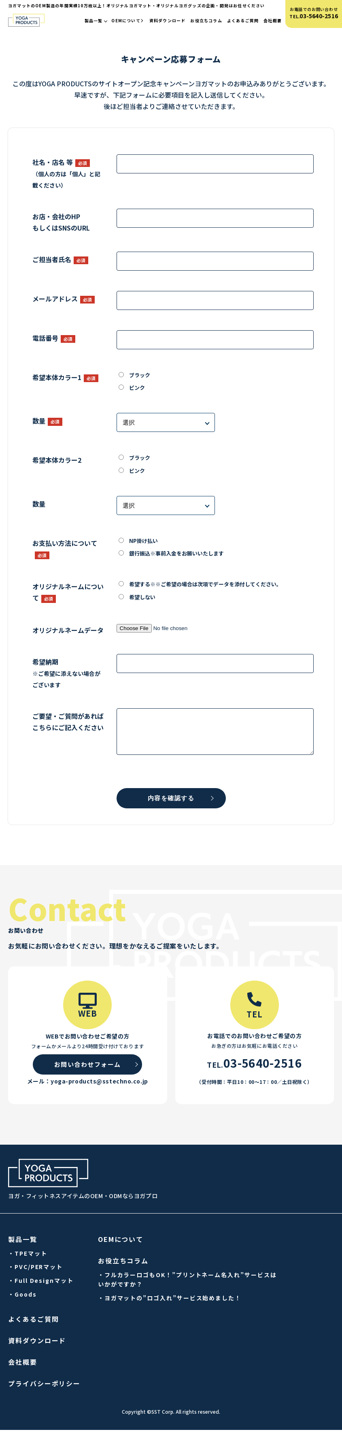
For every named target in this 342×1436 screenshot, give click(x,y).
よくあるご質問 (243, 20)
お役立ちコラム (206, 20)
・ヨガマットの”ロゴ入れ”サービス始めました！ (169, 1304)
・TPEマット (27, 1259)
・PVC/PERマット (35, 1273)
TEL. (313, 16)
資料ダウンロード (167, 20)
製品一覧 (96, 20)
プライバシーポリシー (44, 1389)
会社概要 (272, 20)
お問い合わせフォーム (87, 1070)
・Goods (22, 1300)
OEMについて (127, 20)
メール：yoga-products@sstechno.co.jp (87, 1087)
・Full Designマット (41, 1286)
